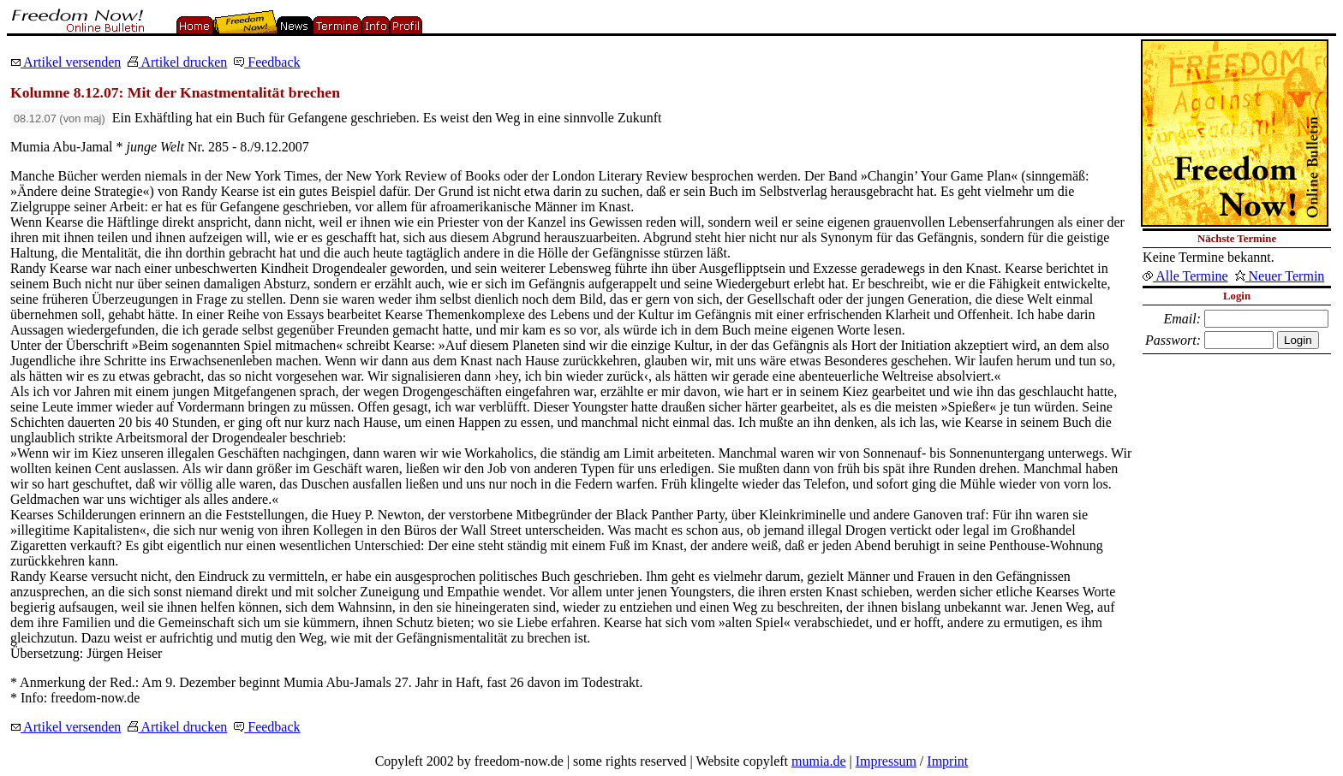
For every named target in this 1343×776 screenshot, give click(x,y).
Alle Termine (1185, 276)
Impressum (886, 761)
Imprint (947, 761)
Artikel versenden (65, 62)
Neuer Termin (1280, 276)
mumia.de (818, 761)
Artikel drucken (177, 62)
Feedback (267, 62)
